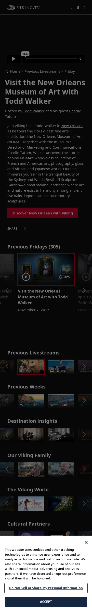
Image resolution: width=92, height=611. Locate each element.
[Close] (86, 558)
